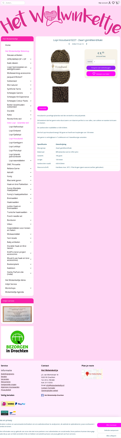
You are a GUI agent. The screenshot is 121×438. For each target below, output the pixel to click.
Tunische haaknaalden (19, 212)
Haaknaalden (19, 202)
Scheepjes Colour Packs (19, 100)
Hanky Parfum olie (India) (19, 273)
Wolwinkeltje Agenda (14, 292)
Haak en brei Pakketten (19, 184)
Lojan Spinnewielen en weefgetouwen (19, 68)
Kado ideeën (19, 63)
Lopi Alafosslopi (16, 126)
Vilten (19, 224)
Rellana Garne (19, 168)
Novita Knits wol (19, 118)
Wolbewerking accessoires (19, 73)
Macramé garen (19, 180)
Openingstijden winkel (49, 390)
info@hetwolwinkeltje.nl (55, 385)
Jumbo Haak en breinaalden (14, 207)
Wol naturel (19, 85)
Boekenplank (19, 264)
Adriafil (19, 172)
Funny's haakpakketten (19, 194)
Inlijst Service (11, 284)
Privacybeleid (6, 390)
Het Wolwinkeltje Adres (15, 280)
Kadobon (19, 268)
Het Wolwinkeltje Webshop (18, 51)
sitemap (69, 434)
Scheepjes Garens (19, 93)
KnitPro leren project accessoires (19, 253)
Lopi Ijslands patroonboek (15, 155)
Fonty (19, 176)
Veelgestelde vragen (8, 384)
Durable (19, 111)
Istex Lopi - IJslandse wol (19, 122)
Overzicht (42, 108)
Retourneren (6, 382)
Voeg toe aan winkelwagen (101, 68)
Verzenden (5, 379)
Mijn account (105, 2)
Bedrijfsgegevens (7, 374)
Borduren (19, 220)
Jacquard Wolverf (14, 77)
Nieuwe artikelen (14, 55)
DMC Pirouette (13, 164)
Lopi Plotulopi (15, 150)
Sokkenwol (19, 81)
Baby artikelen (19, 242)
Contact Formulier (48, 388)
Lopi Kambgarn (16, 142)
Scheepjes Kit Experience (18, 96)
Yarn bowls (19, 238)
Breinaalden (19, 198)
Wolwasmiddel (19, 234)
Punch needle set (14, 216)
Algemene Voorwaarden (10, 387)
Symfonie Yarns (19, 89)
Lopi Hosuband (16, 138)
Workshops (18, 288)
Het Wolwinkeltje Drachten (52, 395)
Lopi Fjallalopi (15, 134)
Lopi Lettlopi (14, 146)
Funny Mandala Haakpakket (19, 189)
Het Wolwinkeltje (49, 370)
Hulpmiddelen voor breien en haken (18, 229)
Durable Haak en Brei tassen (16, 247)
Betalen (4, 376)
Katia (19, 114)
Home (8, 45)
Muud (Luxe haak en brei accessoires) (19, 259)
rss (74, 434)
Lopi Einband (15, 130)
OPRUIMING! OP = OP (19, 59)
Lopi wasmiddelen (20, 160)
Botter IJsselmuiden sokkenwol (19, 106)
